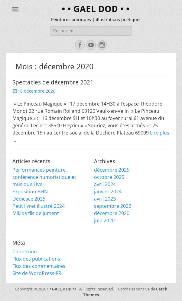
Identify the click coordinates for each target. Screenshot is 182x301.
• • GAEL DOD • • (95, 9)
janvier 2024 (108, 191)
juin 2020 (104, 220)
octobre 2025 (109, 177)
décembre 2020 (111, 213)
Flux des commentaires (38, 266)
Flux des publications (36, 258)
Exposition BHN (30, 191)
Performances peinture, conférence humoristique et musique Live (44, 177)
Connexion (24, 251)
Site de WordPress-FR (36, 273)
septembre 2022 (112, 206)
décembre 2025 (111, 169)
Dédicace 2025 (28, 198)
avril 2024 (105, 184)
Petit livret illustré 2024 (38, 206)
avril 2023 (105, 198)
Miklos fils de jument (35, 213)
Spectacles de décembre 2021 (52, 82)
